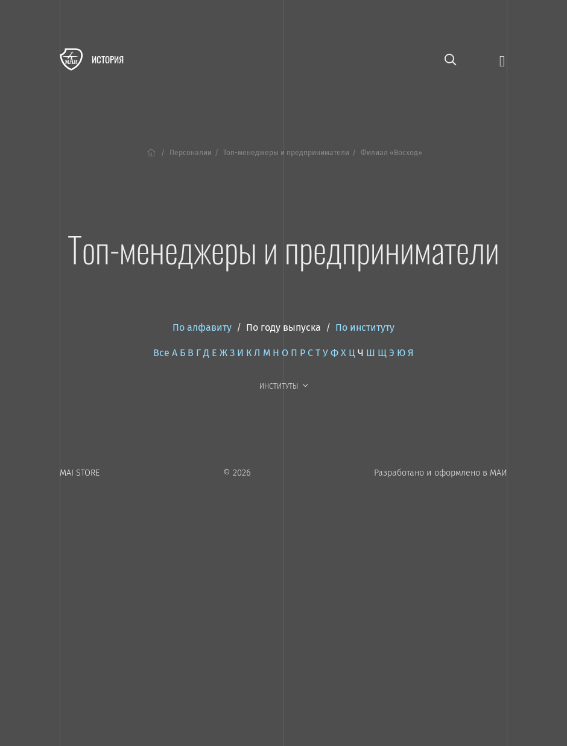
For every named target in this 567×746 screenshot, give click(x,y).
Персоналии (190, 152)
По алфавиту (202, 327)
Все (161, 353)
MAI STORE (80, 473)
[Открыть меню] (502, 60)
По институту (364, 327)
